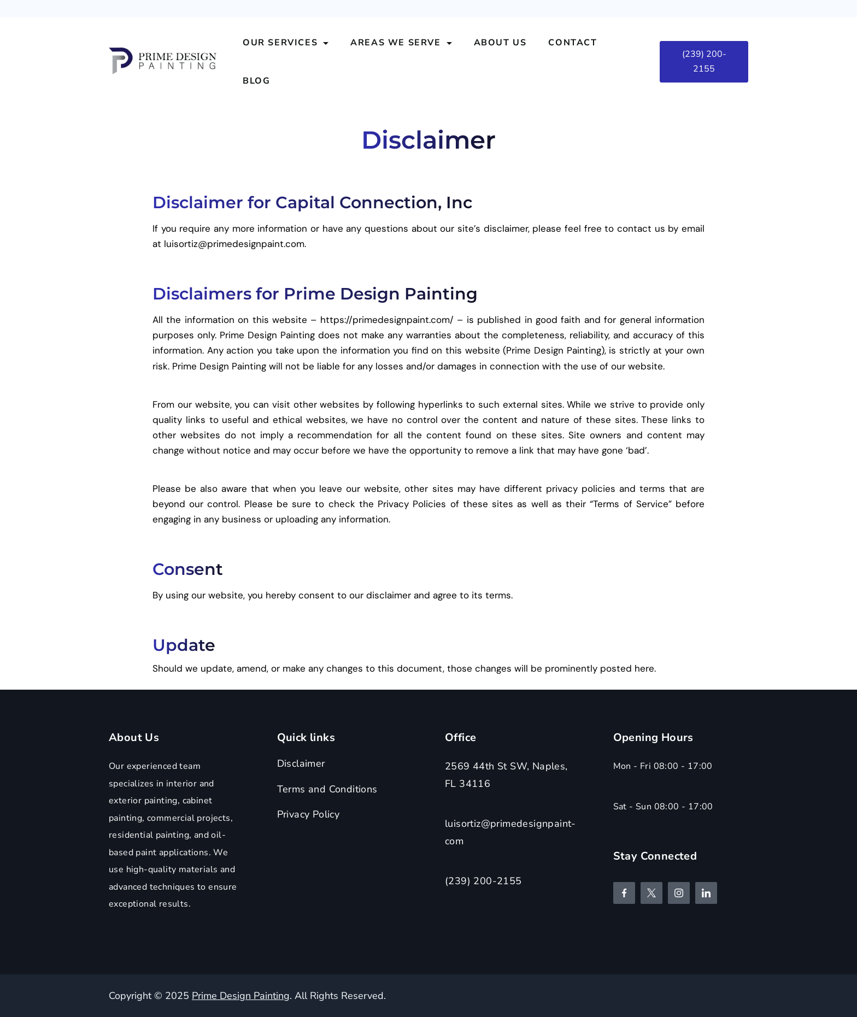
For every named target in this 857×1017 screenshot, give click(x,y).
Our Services (285, 43)
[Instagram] (679, 893)
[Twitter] (651, 893)
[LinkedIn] (706, 893)
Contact (572, 43)
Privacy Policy (308, 814)
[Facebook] (624, 893)
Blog (256, 81)
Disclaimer (301, 763)
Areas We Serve (400, 43)
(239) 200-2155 (704, 61)
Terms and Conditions (327, 789)
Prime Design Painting (241, 995)
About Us (500, 43)
